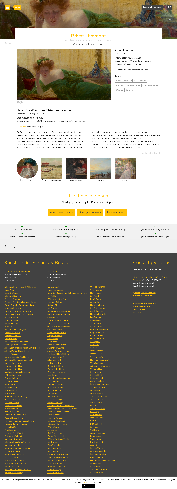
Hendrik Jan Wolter (56, 466)
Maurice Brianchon (98, 335)
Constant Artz (53, 287)
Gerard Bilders (11, 293)
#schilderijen (140, 80)
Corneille (94, 347)
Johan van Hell (54, 360)
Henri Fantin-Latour (56, 332)
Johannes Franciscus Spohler (18, 442)
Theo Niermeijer (55, 399)
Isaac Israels (52, 375)
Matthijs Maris (11, 387)
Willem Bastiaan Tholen (58, 439)
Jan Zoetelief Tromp (14, 472)
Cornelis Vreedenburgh (58, 454)
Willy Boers (95, 323)
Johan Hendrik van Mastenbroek (62, 408)
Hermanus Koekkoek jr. (15, 369)
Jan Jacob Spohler (13, 445)
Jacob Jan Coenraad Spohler (17, 448)
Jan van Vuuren (97, 448)
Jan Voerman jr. (54, 448)
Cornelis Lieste (11, 381)
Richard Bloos (53, 305)
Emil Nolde (95, 420)
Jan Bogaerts (53, 308)
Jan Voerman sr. (54, 451)
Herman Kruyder (55, 384)
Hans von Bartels (98, 305)
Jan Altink (94, 296)
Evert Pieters (53, 414)
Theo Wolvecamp (98, 469)
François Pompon (55, 418)
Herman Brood (97, 338)
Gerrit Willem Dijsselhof (58, 326)
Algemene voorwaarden (144, 303)
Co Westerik (96, 463)
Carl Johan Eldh (54, 329)
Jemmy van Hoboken (99, 384)
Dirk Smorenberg (55, 433)
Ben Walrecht (96, 457)
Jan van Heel (96, 375)
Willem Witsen (54, 463)
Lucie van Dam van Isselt (58, 323)
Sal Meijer (94, 411)
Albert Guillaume (55, 347)
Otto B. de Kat (97, 393)
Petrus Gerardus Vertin (15, 463)
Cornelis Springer (13, 451)
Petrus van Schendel (14, 436)
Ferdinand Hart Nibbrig (58, 354)
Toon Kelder (53, 381)
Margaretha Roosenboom (16, 424)
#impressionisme (150, 85)
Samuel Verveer (12, 466)
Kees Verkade (53, 445)
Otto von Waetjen (98, 451)
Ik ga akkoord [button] (89, 486)
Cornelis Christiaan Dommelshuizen (21, 302)
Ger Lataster (96, 402)
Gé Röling (94, 430)
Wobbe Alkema (97, 286)
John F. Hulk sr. (11, 323)
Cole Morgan (96, 414)
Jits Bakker (52, 296)
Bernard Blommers (13, 299)
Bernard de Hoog (55, 366)
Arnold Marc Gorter (56, 344)
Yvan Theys (95, 439)
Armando (94, 302)
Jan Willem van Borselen (58, 311)
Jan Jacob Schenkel (13, 439)
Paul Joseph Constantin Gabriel (19, 314)
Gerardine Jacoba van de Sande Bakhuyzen (67, 293)
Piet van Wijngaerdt (56, 460)
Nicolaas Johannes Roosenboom (19, 421)
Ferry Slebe (95, 436)
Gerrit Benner (96, 311)
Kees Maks (52, 393)
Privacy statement (141, 306)
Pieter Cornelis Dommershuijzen (19, 305)
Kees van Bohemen (99, 329)
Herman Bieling (54, 302)
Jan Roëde (95, 427)
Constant (94, 344)
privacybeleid (87, 482)
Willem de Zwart (55, 472)
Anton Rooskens (97, 433)
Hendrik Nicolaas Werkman (102, 460)
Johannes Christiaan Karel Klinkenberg (22, 347)
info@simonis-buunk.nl (143, 286)
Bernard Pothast (12, 399)
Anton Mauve (11, 393)
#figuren (119, 90)
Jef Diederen (96, 353)
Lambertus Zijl (54, 469)
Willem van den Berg (57, 299)
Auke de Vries (96, 445)
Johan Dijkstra (96, 350)
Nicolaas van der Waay (57, 457)
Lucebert (94, 405)
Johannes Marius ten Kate (16, 341)
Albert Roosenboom (14, 418)
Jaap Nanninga (96, 417)
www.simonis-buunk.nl (143, 283)
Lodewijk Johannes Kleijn (16, 344)
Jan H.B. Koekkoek (13, 363)
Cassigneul (95, 341)
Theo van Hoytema (56, 372)
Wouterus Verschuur (14, 460)
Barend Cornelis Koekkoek (17, 357)
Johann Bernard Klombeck (16, 351)
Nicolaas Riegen (12, 402)
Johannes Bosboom (13, 296)
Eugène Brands (97, 332)
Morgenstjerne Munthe (58, 411)
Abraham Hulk (11, 320)
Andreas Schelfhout (14, 433)
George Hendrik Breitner (58, 314)
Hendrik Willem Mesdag (16, 396)
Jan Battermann (97, 308)
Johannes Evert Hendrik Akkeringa (20, 287)
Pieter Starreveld (55, 436)
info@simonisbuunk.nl (61, 212)
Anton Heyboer (97, 381)
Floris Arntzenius (55, 290)
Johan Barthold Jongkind (16, 329)
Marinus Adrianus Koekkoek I (18, 372)
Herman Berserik (98, 314)
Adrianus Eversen (13, 308)
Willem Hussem (97, 387)
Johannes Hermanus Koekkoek (18, 360)
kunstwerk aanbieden (144, 295)
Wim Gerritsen (97, 363)
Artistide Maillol (55, 390)
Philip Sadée (10, 427)
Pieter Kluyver (11, 354)
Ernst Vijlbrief (96, 442)
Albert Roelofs (11, 408)
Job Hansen (95, 372)
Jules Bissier (95, 320)
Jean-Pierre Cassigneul (57, 320)
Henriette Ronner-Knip (15, 414)
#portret (130, 90)
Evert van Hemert (55, 357)
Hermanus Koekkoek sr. (15, 366)
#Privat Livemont (124, 80)
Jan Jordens (95, 390)
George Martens (97, 408)
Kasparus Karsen (12, 332)
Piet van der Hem (55, 369)
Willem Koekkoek (13, 375)
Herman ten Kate (13, 335)
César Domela (96, 357)
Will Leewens (96, 399)
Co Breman (52, 317)
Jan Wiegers (95, 466)
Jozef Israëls (10, 326)
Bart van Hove (11, 317)
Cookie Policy (139, 309)
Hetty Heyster (54, 363)
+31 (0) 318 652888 (90, 212)
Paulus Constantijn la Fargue (18, 311)
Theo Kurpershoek (98, 396)
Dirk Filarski (52, 338)
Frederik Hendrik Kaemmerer (60, 405)
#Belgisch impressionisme (128, 85)
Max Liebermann (55, 387)
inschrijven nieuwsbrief (144, 292)
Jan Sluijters (53, 430)
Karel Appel (95, 299)
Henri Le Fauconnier (99, 360)
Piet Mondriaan (54, 396)
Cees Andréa (96, 290)
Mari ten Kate (11, 338)
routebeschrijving (116, 212)
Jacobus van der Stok (14, 454)
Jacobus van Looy (55, 402)
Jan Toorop (52, 442)
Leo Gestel (52, 341)
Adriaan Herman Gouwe (101, 366)
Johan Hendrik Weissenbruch (18, 469)
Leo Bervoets (96, 317)
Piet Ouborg (96, 423)
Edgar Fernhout (54, 335)
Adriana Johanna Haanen (58, 351)
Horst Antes (96, 293)
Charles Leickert (12, 378)
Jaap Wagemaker (98, 454)
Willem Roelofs (12, 411)
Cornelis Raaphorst (56, 421)
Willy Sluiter (53, 427)
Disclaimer (138, 312)
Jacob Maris (10, 384)
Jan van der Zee (97, 472)
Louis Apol (9, 290)
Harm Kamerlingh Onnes (58, 378)
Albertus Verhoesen (14, 457)
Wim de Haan (96, 369)
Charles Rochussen (13, 405)
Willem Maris (11, 390)
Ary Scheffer (10, 430)
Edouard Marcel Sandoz (58, 424)
